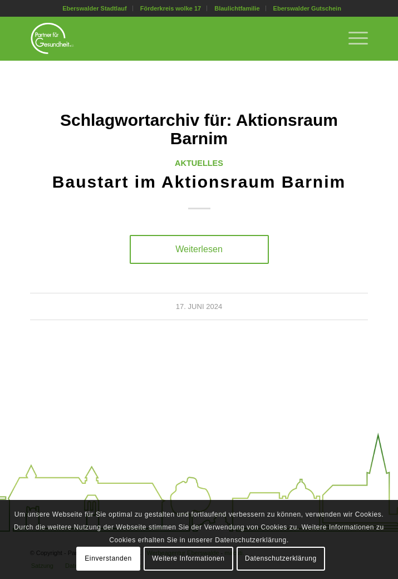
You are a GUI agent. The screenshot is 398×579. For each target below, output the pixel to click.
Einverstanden (108, 558)
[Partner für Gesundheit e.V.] (165, 38)
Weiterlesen (199, 249)
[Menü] (352, 38)
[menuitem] (95, 8)
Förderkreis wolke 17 (170, 8)
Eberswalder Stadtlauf (94, 8)
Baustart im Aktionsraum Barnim (199, 182)
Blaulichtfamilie (236, 8)
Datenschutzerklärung (281, 558)
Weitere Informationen (188, 558)
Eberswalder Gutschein (307, 8)
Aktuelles (199, 163)
